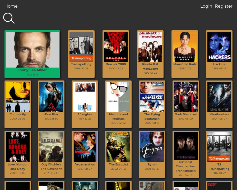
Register (224, 6)
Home (11, 6)
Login (206, 6)
